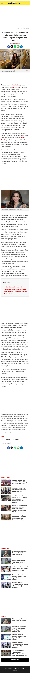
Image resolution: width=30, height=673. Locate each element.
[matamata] (14, 3)
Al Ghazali (15, 87)
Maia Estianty (16, 85)
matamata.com (12, 668)
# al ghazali (16, 439)
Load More (15, 659)
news (3, 29)
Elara (11, 43)
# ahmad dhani (6, 443)
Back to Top (14, 670)
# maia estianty (6, 439)
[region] (15, 16)
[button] (2, 3)
